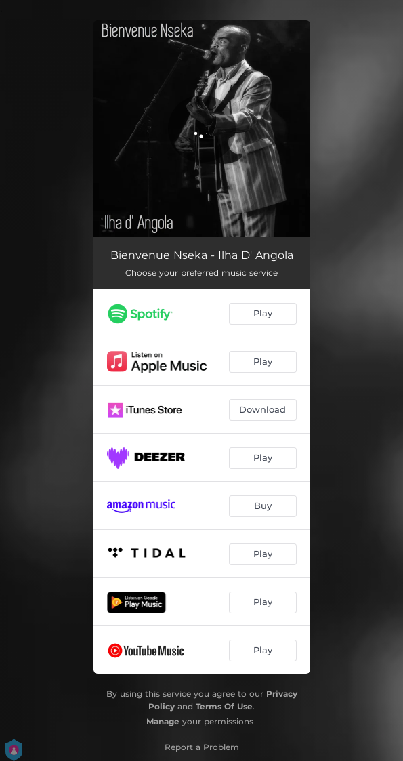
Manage (162, 721)
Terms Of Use (224, 706)
